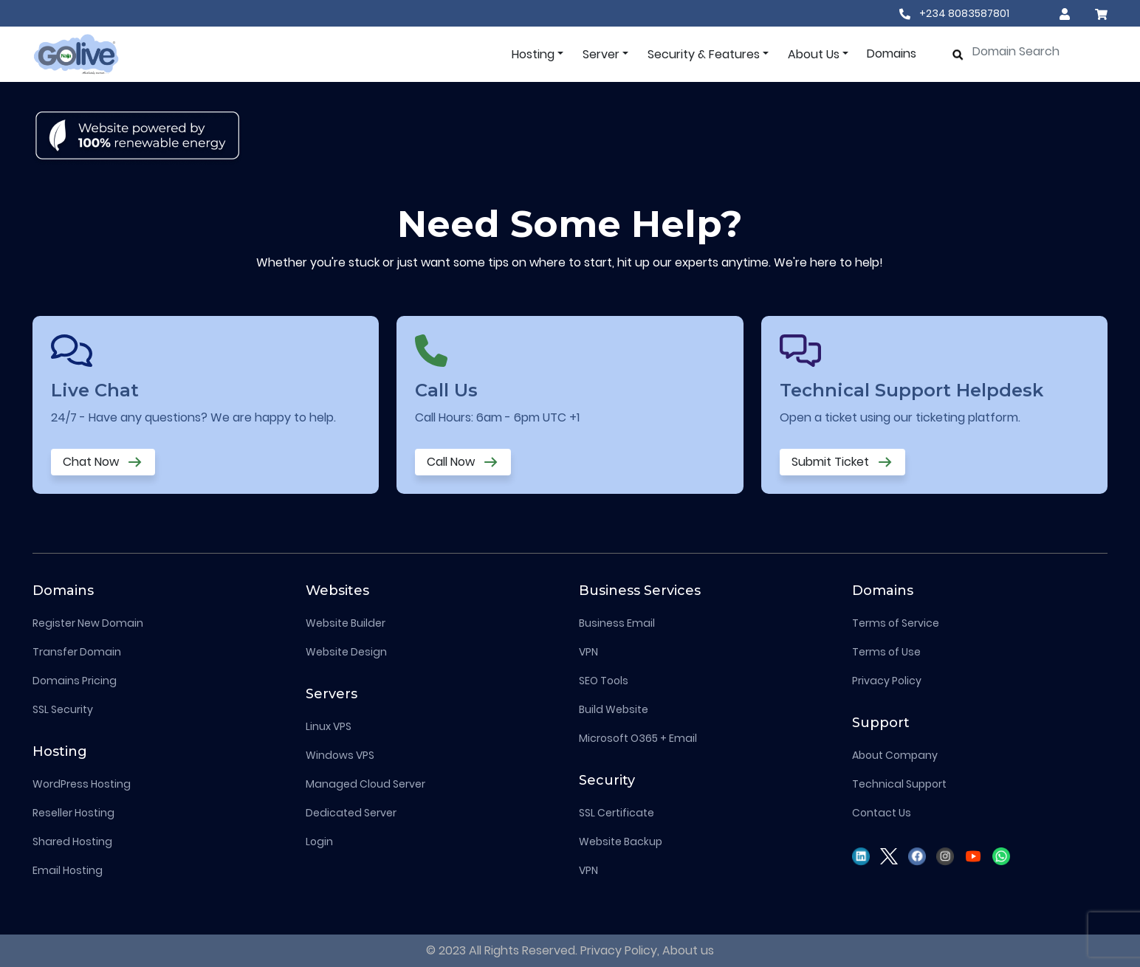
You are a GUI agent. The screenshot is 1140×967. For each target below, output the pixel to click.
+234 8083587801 (954, 13)
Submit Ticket (842, 462)
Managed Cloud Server (365, 784)
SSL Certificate (616, 812)
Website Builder (345, 623)
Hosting (533, 54)
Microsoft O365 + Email (638, 738)
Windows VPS (340, 755)
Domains (891, 53)
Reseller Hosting (73, 812)
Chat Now (103, 462)
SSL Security (62, 709)
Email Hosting (67, 870)
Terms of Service (895, 623)
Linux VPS (328, 726)
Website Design (346, 651)
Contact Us (881, 812)
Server (601, 54)
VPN (588, 651)
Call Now (463, 462)
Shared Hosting (72, 841)
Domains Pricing (74, 680)
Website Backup (620, 841)
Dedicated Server (351, 812)
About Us (813, 54)
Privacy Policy (886, 680)
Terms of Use (886, 651)
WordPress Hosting (81, 784)
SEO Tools (603, 680)
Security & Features (704, 54)
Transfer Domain (76, 651)
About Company (895, 755)
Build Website (613, 709)
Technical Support (899, 784)
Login (319, 841)
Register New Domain (87, 623)
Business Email (617, 623)
